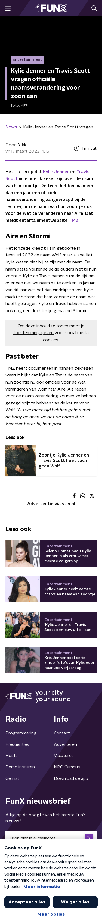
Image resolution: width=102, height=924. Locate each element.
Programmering (20, 733)
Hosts (11, 755)
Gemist (12, 778)
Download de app (71, 778)
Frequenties (17, 744)
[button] (8, 8)
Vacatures (64, 755)
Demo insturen (20, 767)
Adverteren (65, 744)
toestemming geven (33, 333)
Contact (62, 733)
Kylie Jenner (56, 172)
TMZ (74, 220)
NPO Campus (67, 767)
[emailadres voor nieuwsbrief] (51, 838)
